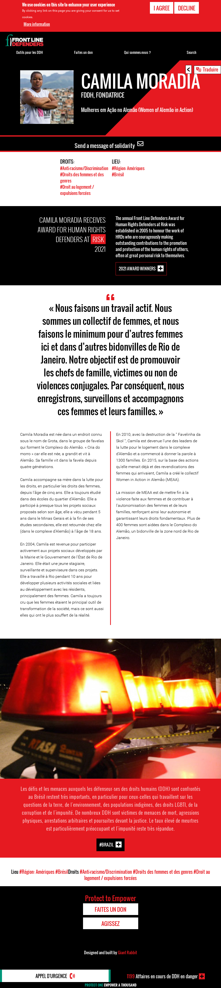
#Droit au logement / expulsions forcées (77, 190)
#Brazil (106, 844)
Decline (186, 8)
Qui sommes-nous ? (137, 52)
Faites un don (83, 52)
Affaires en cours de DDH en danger (162, 976)
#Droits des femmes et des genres (163, 872)
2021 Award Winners (137, 268)
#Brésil (118, 174)
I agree (162, 8)
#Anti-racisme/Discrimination (84, 168)
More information (37, 24)
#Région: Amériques (128, 168)
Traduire (210, 69)
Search (191, 52)
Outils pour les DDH (29, 52)
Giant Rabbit (127, 952)
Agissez (110, 923)
